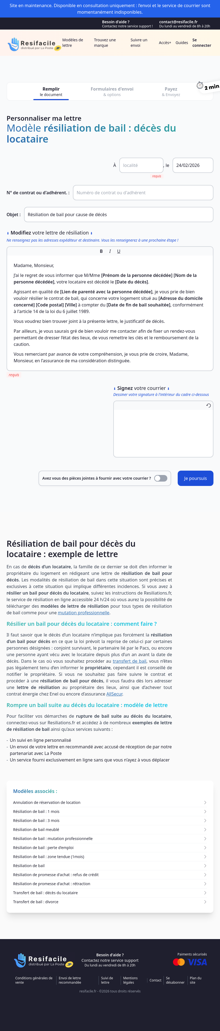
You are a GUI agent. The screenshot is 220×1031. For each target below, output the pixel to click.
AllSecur (114, 694)
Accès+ (165, 42)
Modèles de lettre (72, 42)
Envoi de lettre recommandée (70, 980)
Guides (182, 42)
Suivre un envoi (138, 42)
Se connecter (201, 42)
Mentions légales (130, 980)
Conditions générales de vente (33, 980)
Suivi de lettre (107, 980)
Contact (155, 980)
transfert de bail (129, 661)
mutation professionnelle (83, 613)
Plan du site (195, 980)
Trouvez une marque (105, 42)
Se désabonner (175, 980)
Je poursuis (195, 478)
